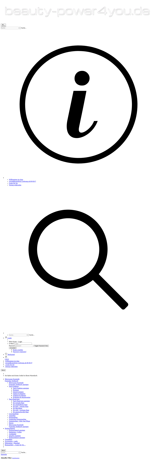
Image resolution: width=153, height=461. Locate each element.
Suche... (23, 28)
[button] (8, 338)
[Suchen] (20, 28)
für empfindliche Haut (20, 405)
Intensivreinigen (18, 392)
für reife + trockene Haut (21, 410)
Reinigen (16, 390)
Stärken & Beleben (19, 394)
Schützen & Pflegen (19, 395)
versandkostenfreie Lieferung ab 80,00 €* (22, 181)
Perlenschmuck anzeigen (17, 430)
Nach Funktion (14, 386)
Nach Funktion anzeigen (21, 388)
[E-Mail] (23, 344)
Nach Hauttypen (14, 399)
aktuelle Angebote (15, 436)
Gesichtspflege (14, 414)
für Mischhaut (17, 408)
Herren (11, 423)
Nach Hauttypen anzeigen (21, 401)
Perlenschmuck (10, 428)
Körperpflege (13, 417)
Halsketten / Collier (15, 432)
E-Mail (11, 343)
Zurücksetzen (15, 458)
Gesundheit (8, 439)
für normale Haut (18, 403)
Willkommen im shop (16, 179)
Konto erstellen (18, 350)
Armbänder (12, 434)
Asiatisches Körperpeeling (17, 419)
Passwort (12, 346)
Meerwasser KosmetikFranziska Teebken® (12, 380)
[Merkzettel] (10, 354)
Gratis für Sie (13, 183)
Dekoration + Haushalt (12, 443)
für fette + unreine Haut (20, 406)
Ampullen (12, 415)
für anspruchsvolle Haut (21, 412)
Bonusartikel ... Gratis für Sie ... (15, 445)
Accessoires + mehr (11, 441)
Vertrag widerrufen (15, 185)
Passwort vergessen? (19, 352)
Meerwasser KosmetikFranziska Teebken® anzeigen (19, 383)
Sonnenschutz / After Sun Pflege (19, 421)
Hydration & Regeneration (21, 397)
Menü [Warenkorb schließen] (3, 370)
